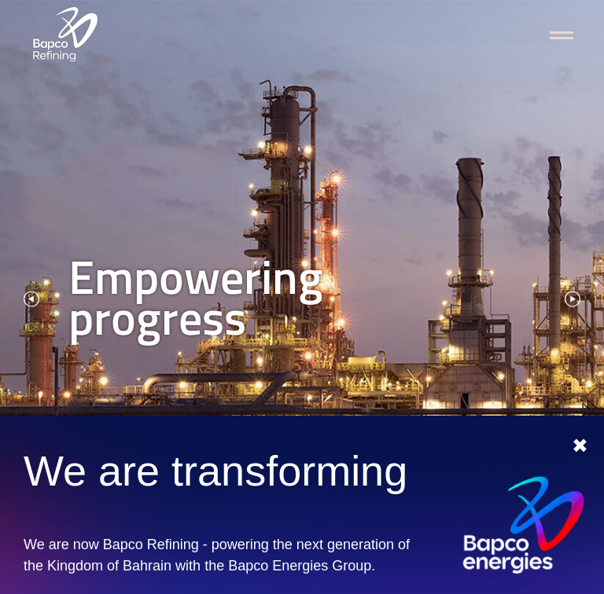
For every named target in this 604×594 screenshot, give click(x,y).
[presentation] (31, 297)
